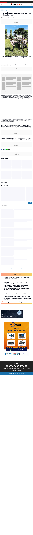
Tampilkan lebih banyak (16, 269)
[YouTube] (15, 366)
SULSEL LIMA (14, 373)
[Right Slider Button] (32, 7)
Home (2, 7)
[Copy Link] (9, 149)
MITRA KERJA (19, 370)
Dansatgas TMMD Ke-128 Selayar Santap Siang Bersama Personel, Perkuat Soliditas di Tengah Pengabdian (17, 281)
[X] (3, 149)
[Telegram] (5, 149)
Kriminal (18, 7)
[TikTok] (21, 366)
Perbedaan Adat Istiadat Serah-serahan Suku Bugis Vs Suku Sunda (17, 296)
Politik (5, 7)
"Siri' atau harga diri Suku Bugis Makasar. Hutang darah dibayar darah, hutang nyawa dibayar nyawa (16, 289)
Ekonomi (13, 7)
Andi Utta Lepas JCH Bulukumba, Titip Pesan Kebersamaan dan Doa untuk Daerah (17, 299)
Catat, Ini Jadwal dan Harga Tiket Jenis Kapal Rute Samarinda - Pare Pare (17, 292)
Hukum (9, 7)
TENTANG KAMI (27, 368)
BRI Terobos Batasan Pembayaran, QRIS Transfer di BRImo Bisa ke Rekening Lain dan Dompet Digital (17, 278)
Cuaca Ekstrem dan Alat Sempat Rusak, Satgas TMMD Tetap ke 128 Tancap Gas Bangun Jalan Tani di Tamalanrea (17, 294)
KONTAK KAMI (14, 370)
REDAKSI (4, 368)
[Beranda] (2, 10)
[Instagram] (12, 366)
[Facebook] (1, 149)
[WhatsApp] (7, 149)
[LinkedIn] (23, 366)
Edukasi (27, 7)
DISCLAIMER (22, 368)
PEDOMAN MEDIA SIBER (10, 368)
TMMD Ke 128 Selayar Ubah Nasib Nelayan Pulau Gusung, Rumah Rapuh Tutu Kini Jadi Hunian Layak (16, 283)
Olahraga (23, 7)
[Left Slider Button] (29, 203)
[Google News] (18, 366)
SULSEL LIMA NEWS (21, 373)
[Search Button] (32, 4)
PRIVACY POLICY (17, 368)
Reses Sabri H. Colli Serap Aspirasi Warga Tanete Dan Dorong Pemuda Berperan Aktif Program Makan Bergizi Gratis (16, 302)
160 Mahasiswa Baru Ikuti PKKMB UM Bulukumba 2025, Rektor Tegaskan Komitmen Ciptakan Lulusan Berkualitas (16, 286)
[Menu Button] (1, 4)
